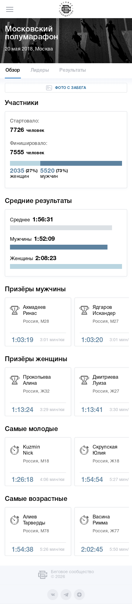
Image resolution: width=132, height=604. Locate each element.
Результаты (72, 70)
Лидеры (40, 70)
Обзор (12, 70)
